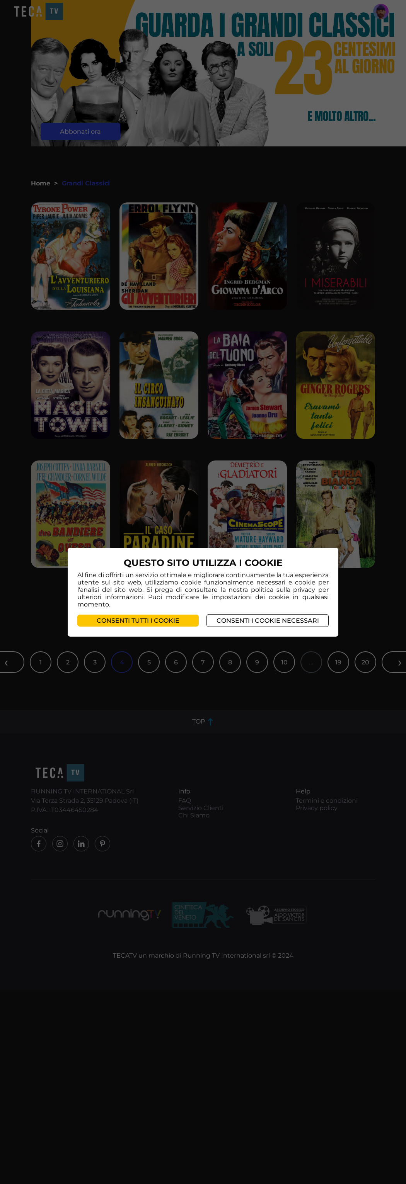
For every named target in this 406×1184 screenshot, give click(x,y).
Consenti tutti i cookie (138, 620)
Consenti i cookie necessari (268, 620)
